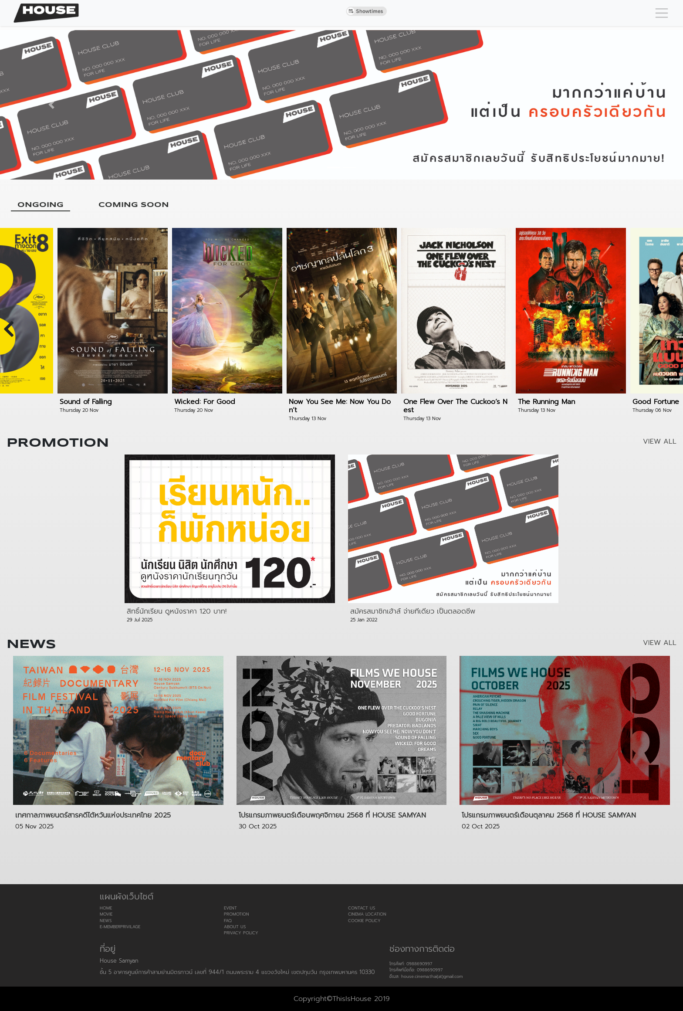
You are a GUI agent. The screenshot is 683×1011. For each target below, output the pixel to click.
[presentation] (8, 329)
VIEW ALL (659, 441)
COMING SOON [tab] (133, 205)
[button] (51, 105)
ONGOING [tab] (40, 205)
